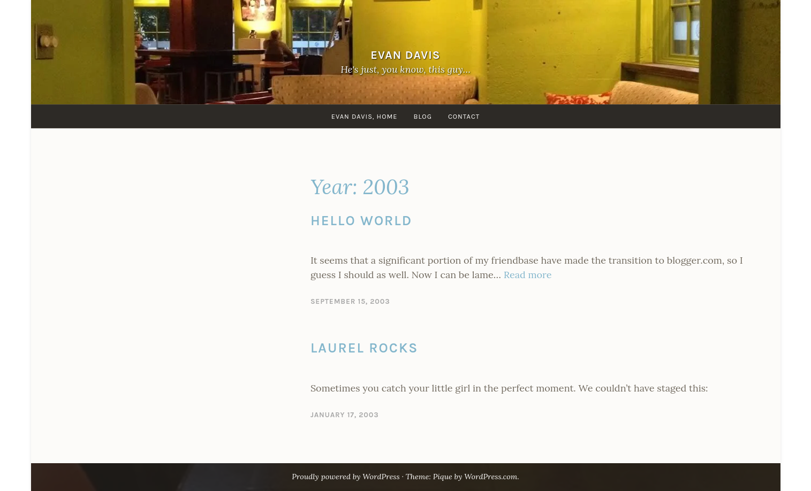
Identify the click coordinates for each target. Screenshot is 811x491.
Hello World (361, 220)
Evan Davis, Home (364, 116)
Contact (464, 116)
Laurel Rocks (364, 348)
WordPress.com (490, 476)
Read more (528, 274)
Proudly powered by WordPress (345, 476)
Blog (422, 116)
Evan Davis (405, 55)
